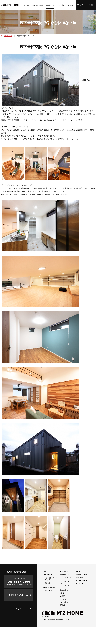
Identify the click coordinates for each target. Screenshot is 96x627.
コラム (18, 609)
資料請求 (78, 571)
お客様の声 (63, 593)
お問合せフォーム (19, 595)
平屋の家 (47, 583)
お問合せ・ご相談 (81, 574)
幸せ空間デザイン (66, 581)
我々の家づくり (64, 574)
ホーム (45, 571)
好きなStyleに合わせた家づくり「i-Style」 (51, 579)
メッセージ (63, 599)
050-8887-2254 (18, 581)
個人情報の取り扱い (82, 580)
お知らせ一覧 (80, 577)
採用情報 (62, 605)
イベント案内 (47, 591)
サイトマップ (80, 583)
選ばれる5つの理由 (49, 588)
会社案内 (62, 596)
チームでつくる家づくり (67, 578)
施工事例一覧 (64, 571)
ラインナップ (47, 574)
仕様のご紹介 (64, 590)
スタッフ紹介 (64, 602)
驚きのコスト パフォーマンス (66, 584)
